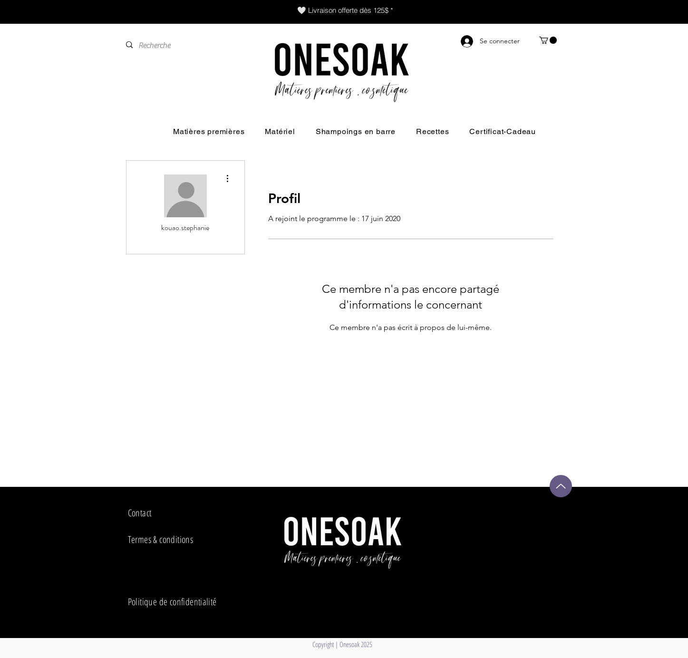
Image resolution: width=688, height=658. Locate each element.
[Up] (561, 486)
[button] (548, 40)
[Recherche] (183, 46)
